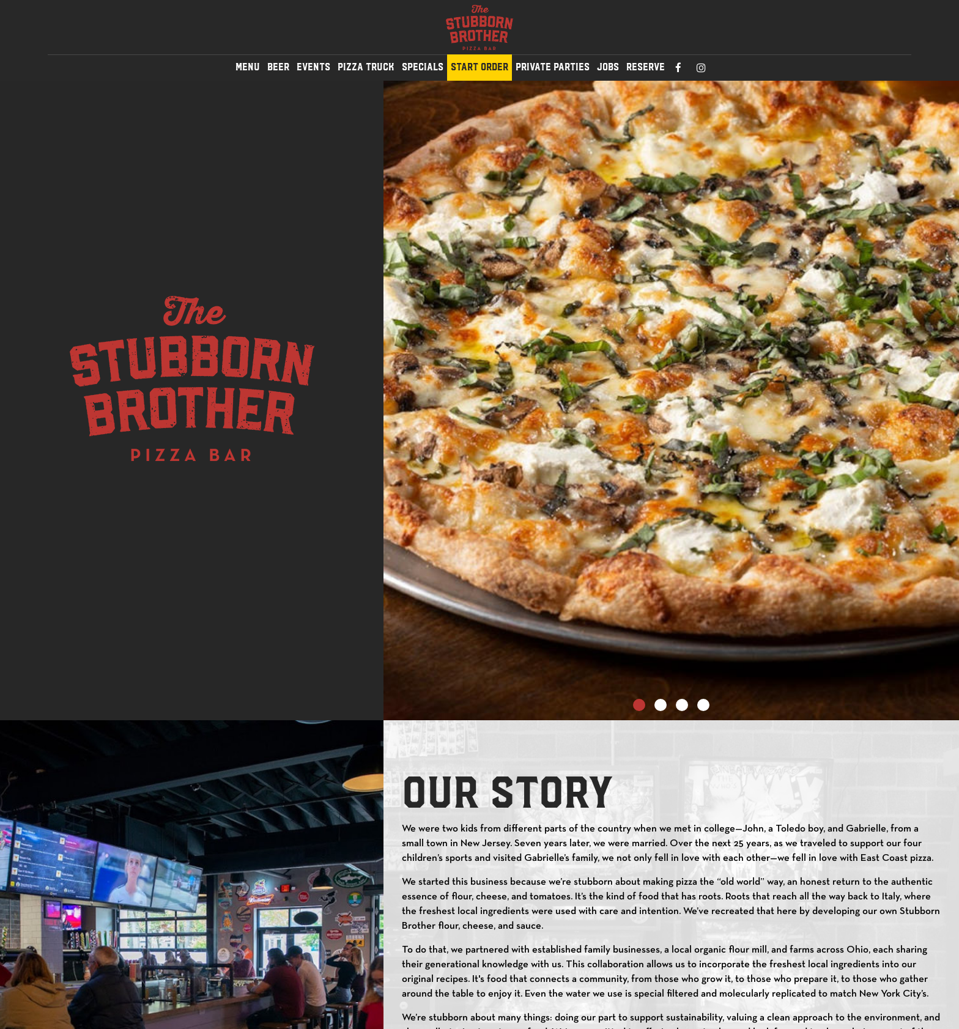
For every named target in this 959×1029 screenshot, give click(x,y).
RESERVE (645, 66)
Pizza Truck (366, 66)
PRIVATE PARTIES (553, 66)
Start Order (479, 66)
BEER (278, 66)
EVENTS (313, 66)
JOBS (608, 66)
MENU (247, 66)
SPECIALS (422, 66)
